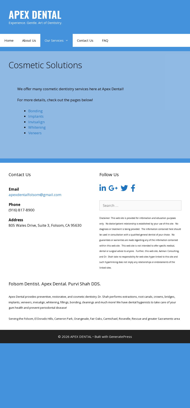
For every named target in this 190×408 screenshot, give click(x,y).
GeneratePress (120, 336)
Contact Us (85, 40)
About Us (29, 40)
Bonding (35, 110)
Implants (36, 116)
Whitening (37, 127)
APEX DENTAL (35, 14)
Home (9, 40)
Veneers (35, 132)
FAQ (105, 40)
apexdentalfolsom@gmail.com (35, 194)
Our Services (59, 40)
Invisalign (36, 121)
